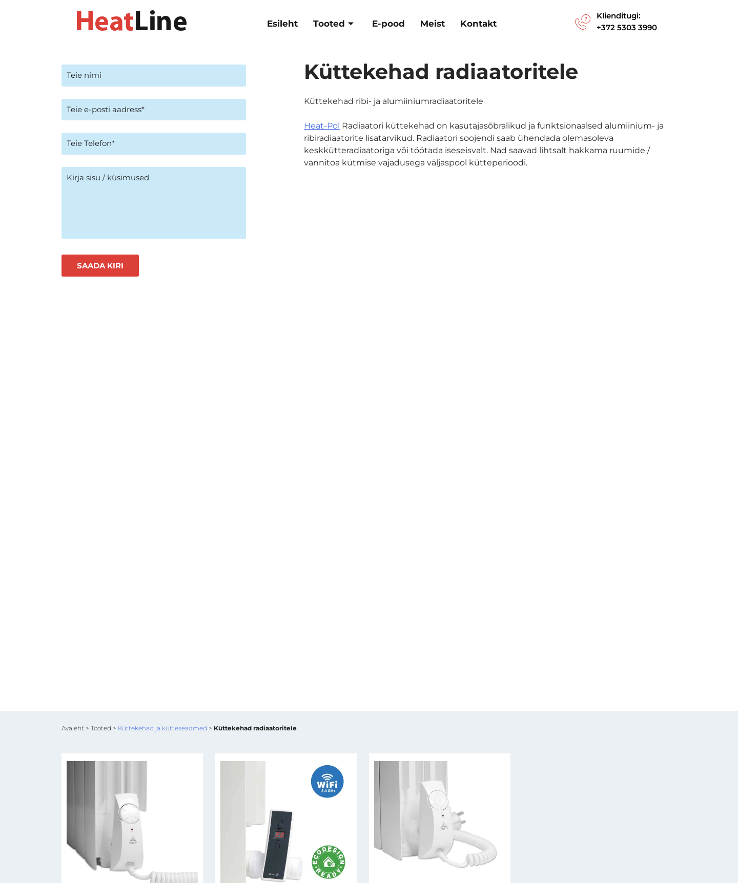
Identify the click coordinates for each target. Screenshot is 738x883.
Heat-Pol (322, 126)
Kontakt (478, 23)
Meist (432, 23)
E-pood (388, 23)
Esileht (282, 23)
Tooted (333, 23)
